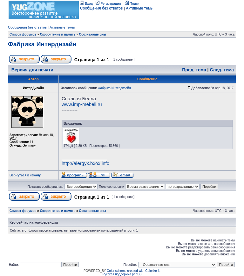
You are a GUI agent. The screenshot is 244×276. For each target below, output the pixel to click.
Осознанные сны (92, 34)
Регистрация (108, 3)
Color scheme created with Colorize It (133, 271)
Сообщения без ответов (101, 8)
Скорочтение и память (58, 34)
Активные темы (139, 8)
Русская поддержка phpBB (121, 274)
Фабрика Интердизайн (42, 44)
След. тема (222, 69)
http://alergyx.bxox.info (85, 163)
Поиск (132, 3)
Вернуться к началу (25, 175)
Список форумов (23, 34)
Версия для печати (32, 69)
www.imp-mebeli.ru (82, 104)
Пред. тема (194, 69)
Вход (86, 3)
